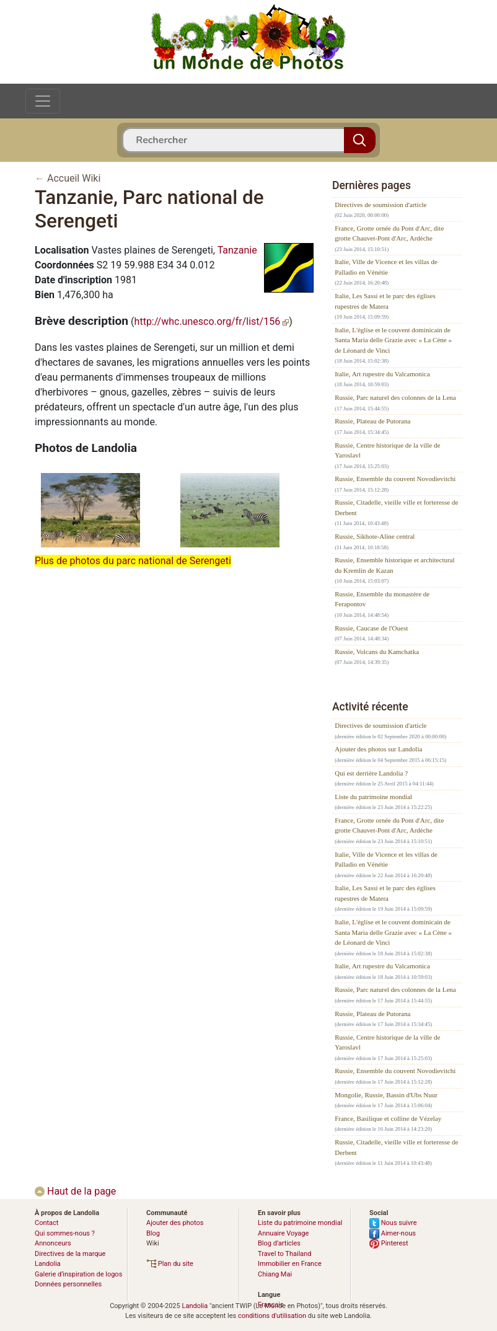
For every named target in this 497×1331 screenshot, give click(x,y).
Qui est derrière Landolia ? (371, 773)
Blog (153, 1233)
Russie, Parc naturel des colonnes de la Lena (395, 397)
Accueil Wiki (73, 178)
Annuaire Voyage (283, 1233)
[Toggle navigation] (42, 101)
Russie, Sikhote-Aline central (375, 536)
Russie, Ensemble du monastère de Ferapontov (382, 599)
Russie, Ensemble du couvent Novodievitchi (395, 478)
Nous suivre (393, 1223)
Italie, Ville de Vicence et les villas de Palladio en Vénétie (386, 267)
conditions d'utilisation (272, 1316)
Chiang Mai (275, 1274)
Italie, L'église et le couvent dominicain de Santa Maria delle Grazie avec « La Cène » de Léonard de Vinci (393, 340)
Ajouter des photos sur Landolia (378, 749)
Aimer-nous (392, 1233)
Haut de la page (75, 1191)
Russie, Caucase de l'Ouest (371, 628)
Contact (46, 1223)
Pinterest (388, 1243)
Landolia (195, 1306)
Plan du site (169, 1264)
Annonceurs (53, 1243)
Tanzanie (237, 250)
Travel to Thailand (285, 1254)
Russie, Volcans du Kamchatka (377, 651)
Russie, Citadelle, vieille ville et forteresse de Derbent (396, 507)
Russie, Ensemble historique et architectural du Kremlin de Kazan (394, 565)
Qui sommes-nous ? (65, 1233)
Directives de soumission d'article (380, 204)
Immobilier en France (290, 1264)
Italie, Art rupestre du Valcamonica (382, 374)
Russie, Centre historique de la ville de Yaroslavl (387, 450)
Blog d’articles (279, 1243)
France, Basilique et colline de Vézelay (388, 1118)
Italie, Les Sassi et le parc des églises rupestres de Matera (385, 301)
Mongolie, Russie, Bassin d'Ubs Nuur (386, 1095)
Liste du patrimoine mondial (373, 796)
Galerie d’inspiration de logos (78, 1274)
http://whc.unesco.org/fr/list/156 (211, 321)
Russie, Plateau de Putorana (372, 421)
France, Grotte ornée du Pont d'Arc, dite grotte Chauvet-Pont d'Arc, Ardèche (389, 233)
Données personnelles (68, 1284)
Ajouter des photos (174, 1223)
